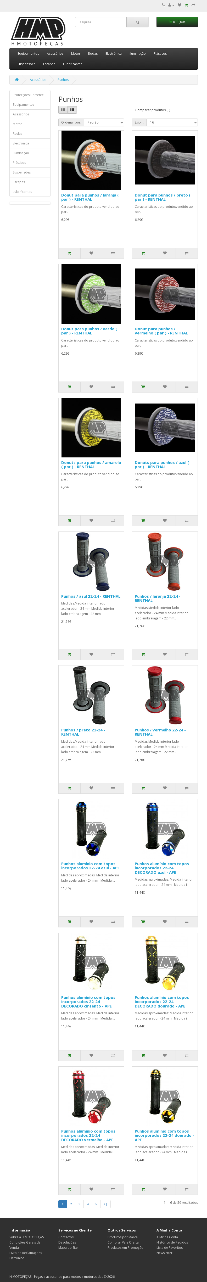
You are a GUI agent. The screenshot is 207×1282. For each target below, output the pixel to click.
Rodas (93, 53)
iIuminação (138, 53)
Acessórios (55, 53)
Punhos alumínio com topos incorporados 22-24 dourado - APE (164, 1135)
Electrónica (113, 53)
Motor (75, 53)
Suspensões (26, 64)
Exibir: (139, 122)
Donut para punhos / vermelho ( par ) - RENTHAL (161, 331)
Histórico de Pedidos (172, 1242)
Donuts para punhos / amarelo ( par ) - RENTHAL (91, 464)
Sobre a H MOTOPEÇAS (26, 1237)
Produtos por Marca (123, 1237)
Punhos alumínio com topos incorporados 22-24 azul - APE (90, 866)
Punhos (63, 79)
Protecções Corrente (28, 95)
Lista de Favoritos (169, 1247)
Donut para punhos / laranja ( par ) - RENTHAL (90, 197)
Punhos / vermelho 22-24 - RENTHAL (160, 732)
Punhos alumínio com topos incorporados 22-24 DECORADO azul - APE (162, 868)
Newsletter (164, 1253)
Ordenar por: (71, 122)
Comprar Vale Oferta (123, 1242)
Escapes (49, 64)
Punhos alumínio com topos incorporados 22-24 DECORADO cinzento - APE (88, 1002)
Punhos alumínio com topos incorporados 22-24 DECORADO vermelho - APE (88, 1135)
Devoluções (67, 1242)
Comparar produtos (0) (152, 110)
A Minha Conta (167, 1237)
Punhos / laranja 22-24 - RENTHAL (158, 598)
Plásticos (160, 53)
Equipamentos (28, 53)
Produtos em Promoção (125, 1247)
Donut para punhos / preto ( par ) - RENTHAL (163, 197)
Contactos (66, 1237)
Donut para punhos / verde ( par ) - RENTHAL (89, 331)
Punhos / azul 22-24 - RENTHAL (90, 596)
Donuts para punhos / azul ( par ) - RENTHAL (162, 464)
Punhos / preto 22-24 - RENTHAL (83, 732)
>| (105, 1204)
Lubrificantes (72, 64)
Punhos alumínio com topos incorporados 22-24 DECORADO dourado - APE (162, 1002)
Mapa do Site (68, 1247)
